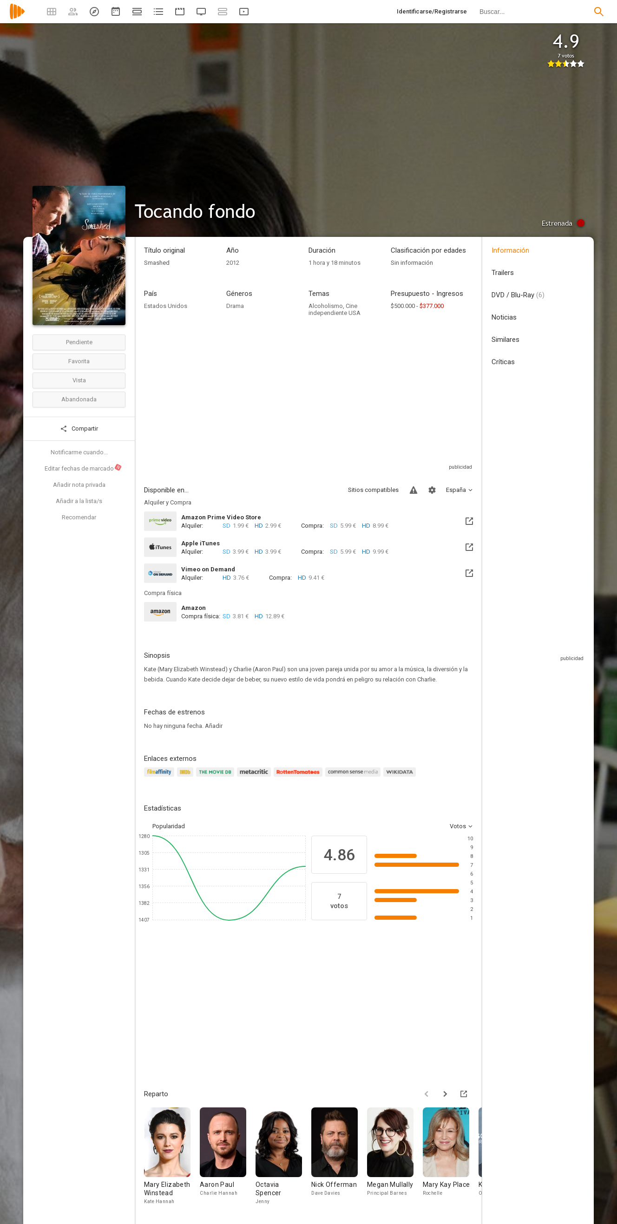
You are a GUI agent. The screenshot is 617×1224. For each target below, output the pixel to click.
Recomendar (79, 517)
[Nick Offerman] (339, 1156)
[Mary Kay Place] (451, 1156)
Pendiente (79, 342)
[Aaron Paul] (228, 1156)
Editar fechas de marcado (83, 468)
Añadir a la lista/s (79, 500)
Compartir (79, 428)
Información (510, 250)
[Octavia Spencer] (283, 1156)
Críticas (503, 362)
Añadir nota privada (79, 484)
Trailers (503, 272)
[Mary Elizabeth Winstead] (172, 1156)
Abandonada (79, 399)
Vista (79, 380)
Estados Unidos (165, 305)
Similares (505, 339)
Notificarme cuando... (79, 452)
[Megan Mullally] (395, 1156)
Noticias (504, 317)
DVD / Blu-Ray (518, 295)
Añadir (214, 725)
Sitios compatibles (373, 489)
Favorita (79, 361)
